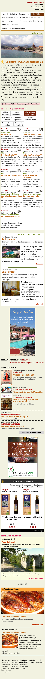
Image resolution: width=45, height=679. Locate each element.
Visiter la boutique (37, 531)
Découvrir (39, 264)
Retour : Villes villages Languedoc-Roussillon (22, 104)
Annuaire (5, 24)
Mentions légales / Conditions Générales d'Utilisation (15, 664)
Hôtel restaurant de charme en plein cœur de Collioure (33, 158)
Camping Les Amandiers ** (11, 197)
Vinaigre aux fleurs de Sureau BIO (11, 518)
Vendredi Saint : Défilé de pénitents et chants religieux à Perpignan (27, 378)
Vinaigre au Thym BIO (33, 517)
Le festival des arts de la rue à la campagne (17, 428)
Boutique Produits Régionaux (14, 28)
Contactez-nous (38, 4)
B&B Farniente (9, 271)
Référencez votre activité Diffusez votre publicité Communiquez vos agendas (6, 666)
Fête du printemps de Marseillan (28, 392)
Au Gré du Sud (9, 239)
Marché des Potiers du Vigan (14, 416)
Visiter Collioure (5, 113)
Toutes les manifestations (31, 432)
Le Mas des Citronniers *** (11, 176)
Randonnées (24, 14)
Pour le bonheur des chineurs (24, 404)
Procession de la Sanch (23, 374)
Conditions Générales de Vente (23, 664)
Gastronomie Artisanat (7, 119)
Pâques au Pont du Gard (12, 426)
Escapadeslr (22, 584)
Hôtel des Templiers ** (32, 155)
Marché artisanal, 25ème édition (13, 419)
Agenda (15, 24)
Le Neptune (6, 134)
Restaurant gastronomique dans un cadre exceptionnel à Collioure (33, 138)
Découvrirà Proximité (19, 124)
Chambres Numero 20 (10, 217)
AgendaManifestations (30, 119)
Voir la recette (37, 624)
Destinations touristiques (30, 17)
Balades (13, 14)
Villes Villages (37, 14)
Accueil (5, 14)
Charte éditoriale (37, 7)
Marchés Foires (35, 21)
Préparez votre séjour (35, 578)
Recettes (23, 21)
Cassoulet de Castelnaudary (14, 617)
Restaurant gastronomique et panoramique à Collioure (11, 137)
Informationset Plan (7, 124)
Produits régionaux (9, 21)
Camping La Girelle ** (32, 196)
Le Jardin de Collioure (32, 134)
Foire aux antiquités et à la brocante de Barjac (25, 400)
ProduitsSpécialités (18, 119)
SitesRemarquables (17, 113)
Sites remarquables (10, 17)
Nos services (39, 9)
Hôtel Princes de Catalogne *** (30, 176)
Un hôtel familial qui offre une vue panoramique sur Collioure (10, 159)
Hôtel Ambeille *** (9, 155)
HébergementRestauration (30, 113)
